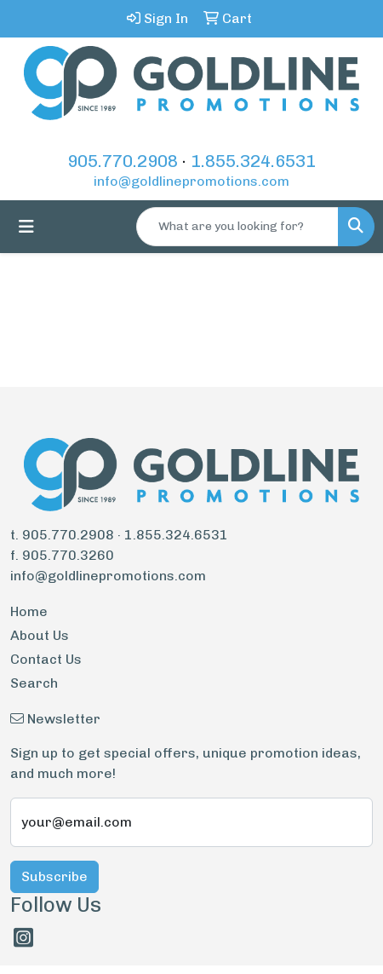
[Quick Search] (237, 226)
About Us (39, 635)
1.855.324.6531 (253, 161)
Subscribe (54, 876)
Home (29, 611)
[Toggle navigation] (26, 227)
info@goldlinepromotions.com (191, 181)
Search (34, 683)
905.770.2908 (122, 161)
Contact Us (46, 659)
